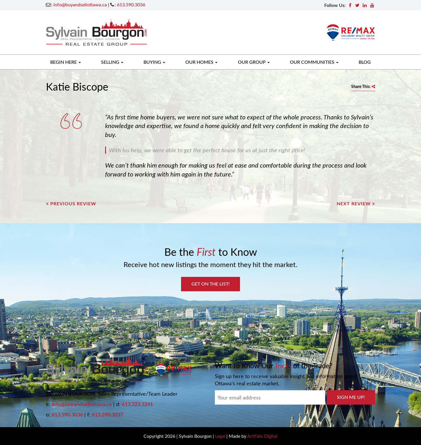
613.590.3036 (131, 4)
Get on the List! (210, 283)
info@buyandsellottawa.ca (80, 4)
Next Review (356, 203)
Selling (112, 62)
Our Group (254, 62)
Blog (365, 62)
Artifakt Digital (262, 436)
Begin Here (65, 62)
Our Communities (314, 62)
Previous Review (71, 203)
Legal (220, 436)
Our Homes (201, 62)
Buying (154, 62)
